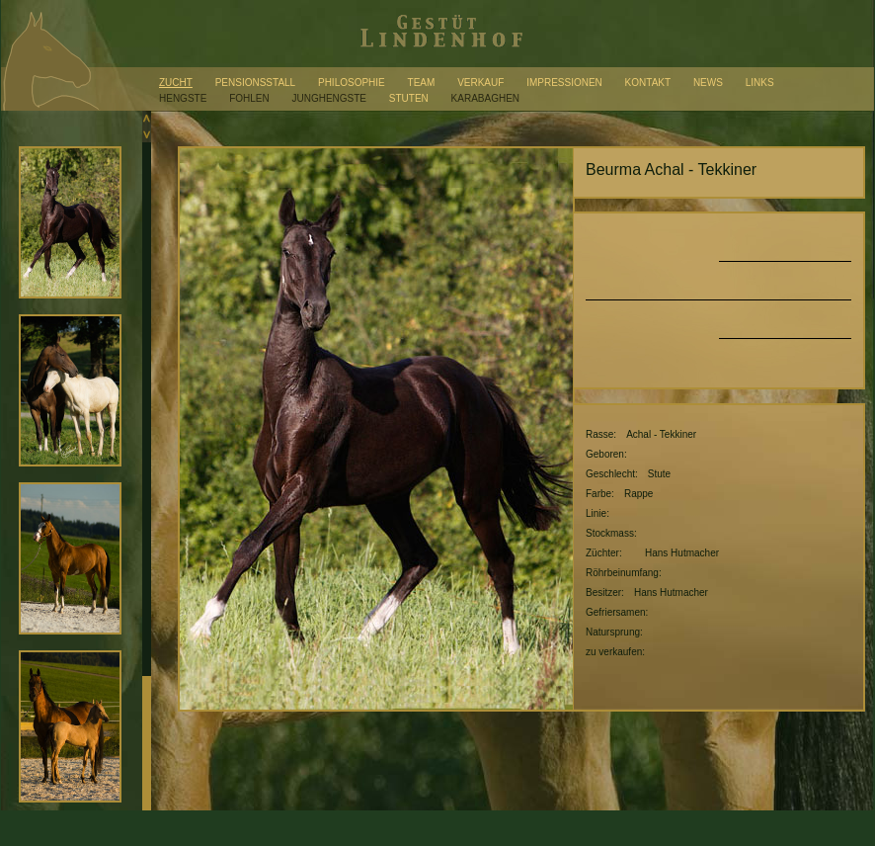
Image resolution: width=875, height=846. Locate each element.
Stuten (409, 98)
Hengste (182, 98)
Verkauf (480, 82)
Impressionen (564, 82)
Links (760, 82)
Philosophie (351, 82)
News (708, 82)
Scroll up (146, 119)
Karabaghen (485, 98)
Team (422, 82)
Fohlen (249, 98)
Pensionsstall (255, 82)
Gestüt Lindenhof (437, 33)
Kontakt (648, 82)
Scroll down (146, 134)
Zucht (176, 82)
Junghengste (328, 98)
